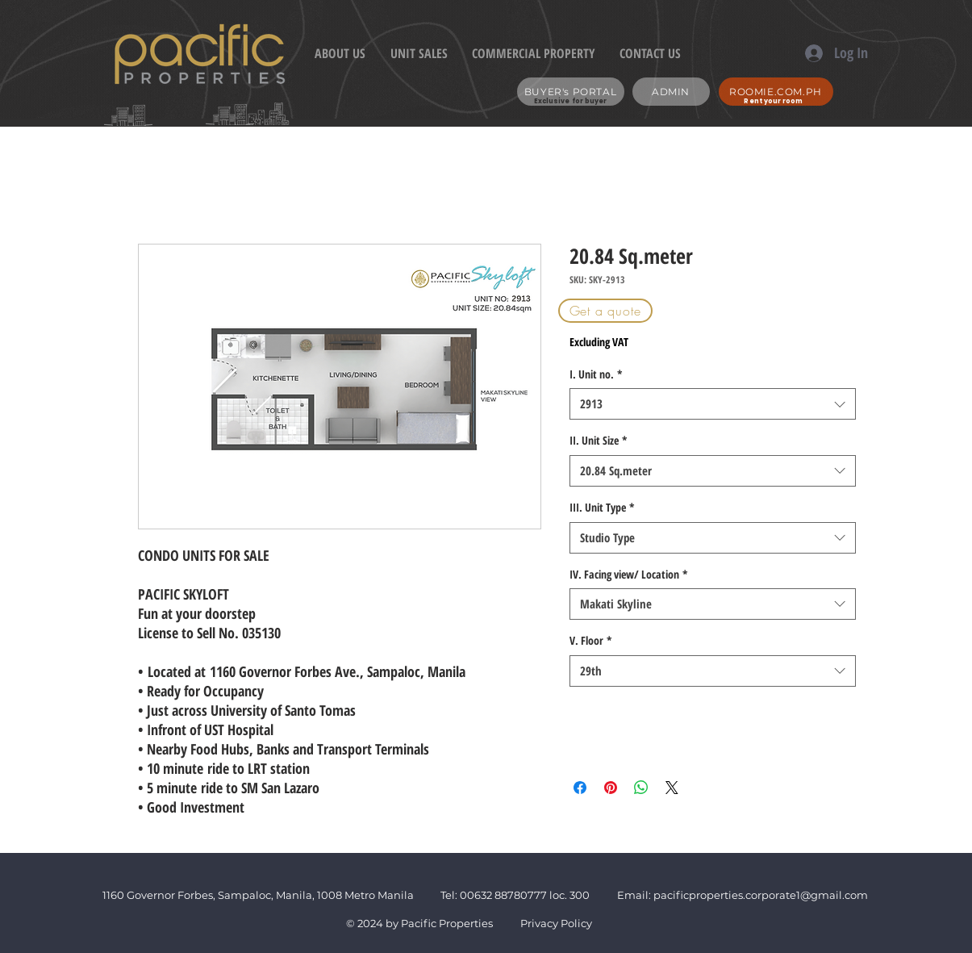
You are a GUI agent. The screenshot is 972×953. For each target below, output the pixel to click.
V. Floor (590, 640)
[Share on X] (672, 787)
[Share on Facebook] (580, 787)
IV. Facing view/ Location (628, 574)
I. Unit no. (596, 374)
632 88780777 (510, 894)
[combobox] (712, 404)
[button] (605, 311)
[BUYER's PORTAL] (570, 91)
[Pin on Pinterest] (610, 787)
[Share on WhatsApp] (641, 787)
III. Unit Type (602, 507)
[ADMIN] (671, 91)
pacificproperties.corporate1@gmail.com (760, 894)
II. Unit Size (598, 440)
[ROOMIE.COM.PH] (776, 91)
